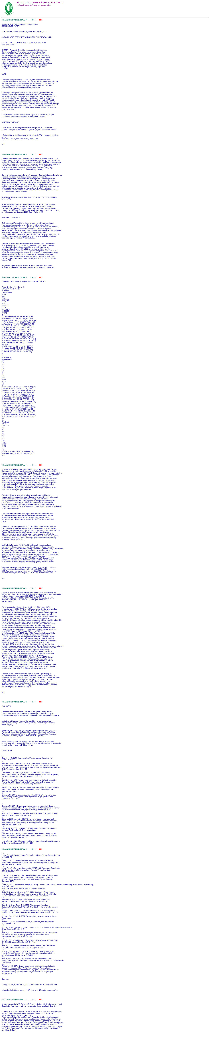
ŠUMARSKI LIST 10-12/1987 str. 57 (14, 20)
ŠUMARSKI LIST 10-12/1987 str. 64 (14, 1000)
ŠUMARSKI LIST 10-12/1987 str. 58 (14, 154)
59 (33, 277)
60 (33, 465)
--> (35, 20)
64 (33, 1000)
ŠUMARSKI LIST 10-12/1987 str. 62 (14, 702)
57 (33, 20)
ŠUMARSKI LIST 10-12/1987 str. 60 (14, 465)
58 (33, 154)
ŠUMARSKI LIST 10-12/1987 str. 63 (14, 849)
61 (33, 588)
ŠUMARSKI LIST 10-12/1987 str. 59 (14, 277)
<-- (30, 20)
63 (33, 849)
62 (33, 702)
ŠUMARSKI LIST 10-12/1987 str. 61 (14, 588)
